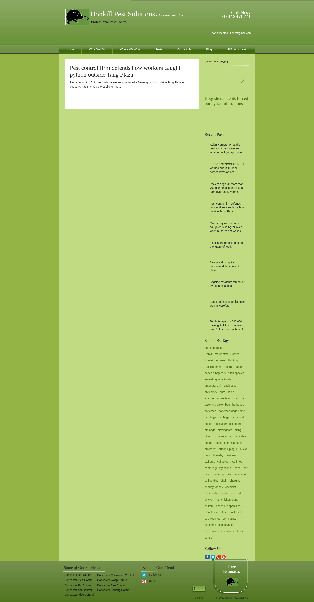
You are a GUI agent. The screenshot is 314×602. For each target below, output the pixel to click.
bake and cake (214, 404)
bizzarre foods (222, 436)
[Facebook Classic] (207, 557)
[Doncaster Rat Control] (77, 575)
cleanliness (211, 512)
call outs (210, 461)
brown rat (210, 449)
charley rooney (214, 487)
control (209, 537)
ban (227, 404)
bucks (243, 449)
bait (243, 398)
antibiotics (230, 385)
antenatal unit (213, 385)
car (245, 468)
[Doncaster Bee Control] (111, 585)
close (224, 512)
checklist (230, 487)
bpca (219, 442)
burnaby (218, 455)
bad (236, 398)
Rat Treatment (213, 366)
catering (219, 474)
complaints (229, 518)
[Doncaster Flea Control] (78, 580)
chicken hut (212, 499)
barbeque (238, 404)
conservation (226, 524)
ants (222, 392)
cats (228, 474)
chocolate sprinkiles (228, 506)
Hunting (233, 360)
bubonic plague (228, 449)
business (231, 455)
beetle (208, 423)
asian (230, 392)
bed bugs (210, 417)
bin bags (210, 430)
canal (238, 468)
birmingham (225, 430)
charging (235, 480)
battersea (210, 411)
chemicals (211, 493)
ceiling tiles (211, 480)
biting (238, 430)
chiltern (209, 506)
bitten (208, 436)
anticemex (211, 392)
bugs (208, 455)
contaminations (233, 531)
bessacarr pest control (228, 423)
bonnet (209, 442)
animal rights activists (218, 379)
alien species (236, 373)
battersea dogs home (232, 411)
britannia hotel (233, 442)
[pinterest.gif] (224, 557)
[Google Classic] (218, 557)
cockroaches (212, 518)
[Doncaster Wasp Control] (112, 580)
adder (239, 366)
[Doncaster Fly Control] (77, 585)
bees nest (238, 417)
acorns (229, 366)
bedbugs (224, 417)
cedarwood (240, 474)
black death (241, 436)
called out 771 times (229, 461)
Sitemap (198, 597)
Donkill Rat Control (216, 354)
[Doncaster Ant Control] (78, 590)
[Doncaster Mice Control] (78, 594)
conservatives (213, 531)
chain (224, 480)
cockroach (236, 512)
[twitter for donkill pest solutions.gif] (213, 557)
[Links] (199, 588)
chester (224, 493)
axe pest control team (218, 398)
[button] (113, 590)
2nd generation (214, 347)
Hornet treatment (215, 360)
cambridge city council (218, 468)
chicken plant (229, 499)
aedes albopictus (215, 373)
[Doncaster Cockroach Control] (115, 575)
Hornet (234, 354)
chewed (236, 493)
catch (208, 474)
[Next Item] (242, 80)
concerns (210, 524)
